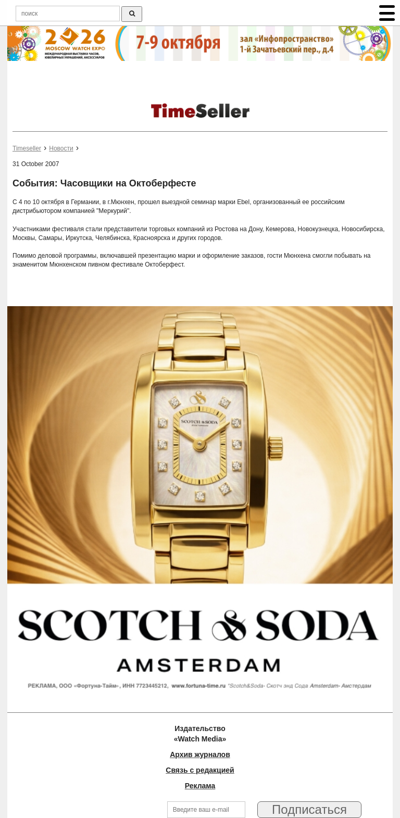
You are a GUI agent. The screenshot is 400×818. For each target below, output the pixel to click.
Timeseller (26, 148)
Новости (61, 148)
